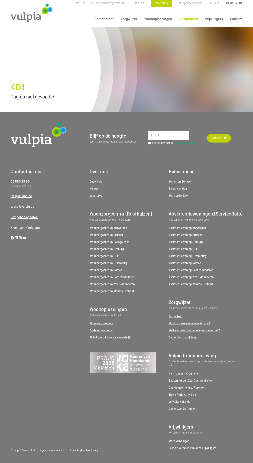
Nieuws (139, 3)
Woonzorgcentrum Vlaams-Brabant (112, 291)
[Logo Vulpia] (32, 13)
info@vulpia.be (21, 196)
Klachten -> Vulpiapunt (27, 228)
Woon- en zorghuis (101, 323)
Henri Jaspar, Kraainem (183, 374)
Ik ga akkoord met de (173, 143)
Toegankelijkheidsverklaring (84, 450)
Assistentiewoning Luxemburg (187, 256)
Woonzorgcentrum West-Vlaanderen (112, 284)
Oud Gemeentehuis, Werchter (187, 388)
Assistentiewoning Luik (183, 249)
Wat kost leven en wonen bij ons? (189, 323)
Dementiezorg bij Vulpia (183, 337)
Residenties (188, 19)
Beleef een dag (178, 189)
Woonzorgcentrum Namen (106, 270)
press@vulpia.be (22, 207)
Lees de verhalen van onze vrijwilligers (192, 448)
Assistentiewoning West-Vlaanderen (191, 277)
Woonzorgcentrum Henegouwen (109, 242)
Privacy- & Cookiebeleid (23, 450)
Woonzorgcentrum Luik (104, 256)
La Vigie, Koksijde (179, 402)
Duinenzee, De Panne (182, 409)
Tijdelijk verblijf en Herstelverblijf (110, 337)
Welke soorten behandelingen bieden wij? (194, 330)
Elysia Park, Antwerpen (183, 395)
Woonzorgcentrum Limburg (107, 249)
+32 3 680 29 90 (90, 3)
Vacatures (161, 3)
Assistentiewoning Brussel (185, 235)
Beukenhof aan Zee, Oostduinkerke (190, 381)
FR (217, 3)
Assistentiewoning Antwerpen (187, 228)
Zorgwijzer (129, 19)
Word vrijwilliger (179, 196)
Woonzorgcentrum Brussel (106, 235)
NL (211, 3)
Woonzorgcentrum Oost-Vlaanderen (112, 277)
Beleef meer (104, 19)
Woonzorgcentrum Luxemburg (109, 263)
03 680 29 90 (20, 182)
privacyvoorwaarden (184, 143)
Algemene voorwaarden (52, 450)
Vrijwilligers (214, 19)
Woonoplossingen (158, 19)
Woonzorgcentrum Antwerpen (108, 228)
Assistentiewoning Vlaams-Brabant (191, 284)
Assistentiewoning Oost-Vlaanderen (191, 270)
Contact (236, 19)
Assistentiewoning (101, 330)
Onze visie (96, 182)
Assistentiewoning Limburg (186, 242)
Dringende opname (190, 3)
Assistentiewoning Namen (185, 263)
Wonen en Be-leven (180, 182)
